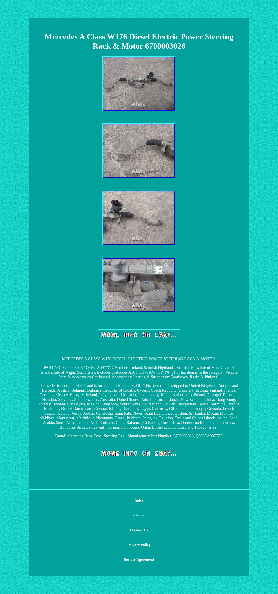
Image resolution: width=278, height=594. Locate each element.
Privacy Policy (139, 545)
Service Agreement (139, 559)
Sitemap (139, 515)
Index (139, 500)
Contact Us (139, 530)
